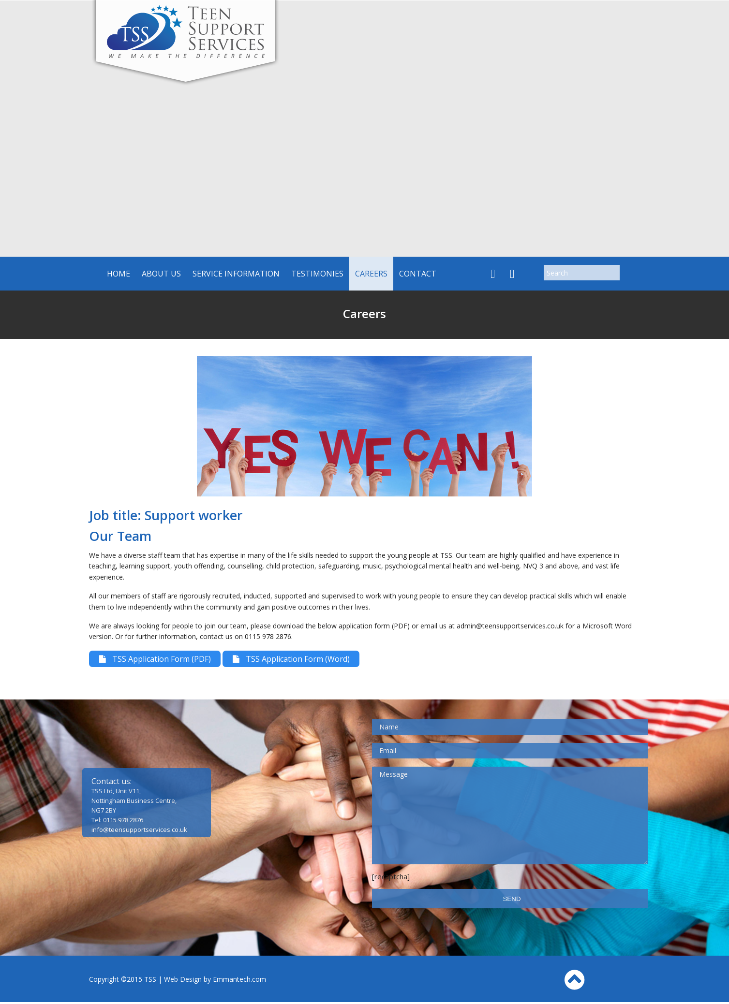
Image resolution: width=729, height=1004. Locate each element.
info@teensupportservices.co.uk (139, 831)
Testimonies (317, 273)
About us (161, 273)
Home (118, 273)
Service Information (236, 273)
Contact (417, 273)
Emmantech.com (239, 981)
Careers (371, 273)
